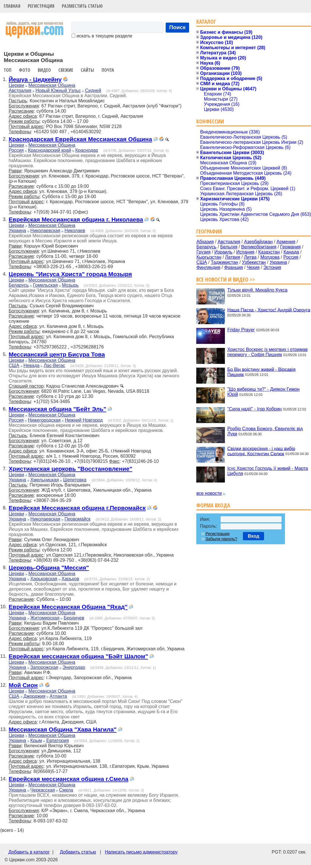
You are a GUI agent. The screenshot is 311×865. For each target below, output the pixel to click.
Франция (233, 267)
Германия (290, 246)
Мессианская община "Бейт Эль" (57, 409)
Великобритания (258, 246)
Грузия (203, 252)
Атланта (58, 696)
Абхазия (205, 241)
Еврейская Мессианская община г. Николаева (76, 219)
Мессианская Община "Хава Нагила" (62, 729)
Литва (250, 257)
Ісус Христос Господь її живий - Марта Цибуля (267, 471)
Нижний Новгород (84, 420)
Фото (24, 70)
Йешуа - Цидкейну (35, 79)
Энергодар (73, 667)
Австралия (20, 90)
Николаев (75, 230)
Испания (245, 252)
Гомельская (45, 285)
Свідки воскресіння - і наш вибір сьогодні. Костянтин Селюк (261, 451)
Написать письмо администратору (141, 852)
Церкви (16, 85)
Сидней (93, 90)
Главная (12, 6)
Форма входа (213, 505)
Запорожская (44, 667)
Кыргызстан (208, 257)
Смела (66, 790)
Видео (44, 70)
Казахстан (269, 252)
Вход (253, 536)
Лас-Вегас (54, 365)
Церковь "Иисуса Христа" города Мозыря (70, 274)
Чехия (253, 267)
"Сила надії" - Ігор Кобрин (254, 408)
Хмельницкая (44, 479)
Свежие (65, 70)
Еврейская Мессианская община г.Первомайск (77, 508)
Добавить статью (78, 852)
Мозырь (70, 285)
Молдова (270, 257)
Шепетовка (74, 479)
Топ (7, 70)
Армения (285, 241)
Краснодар (86, 150)
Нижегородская (44, 420)
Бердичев (74, 617)
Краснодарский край (49, 150)
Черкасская (42, 790)
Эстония (272, 267)
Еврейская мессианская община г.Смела (68, 779)
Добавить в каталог (28, 852)
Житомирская (45, 617)
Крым (36, 740)
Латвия (232, 257)
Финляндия (208, 267)
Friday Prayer (241, 329)
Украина (17, 230)
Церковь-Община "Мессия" (49, 567)
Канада (291, 252)
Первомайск (77, 519)
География (209, 231)
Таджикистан (224, 262)
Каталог (206, 21)
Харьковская (43, 578)
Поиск (177, 27)
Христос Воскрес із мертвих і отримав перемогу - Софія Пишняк (267, 352)
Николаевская (45, 230)
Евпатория (57, 740)
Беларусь (19, 285)
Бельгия (228, 246)
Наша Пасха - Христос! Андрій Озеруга (268, 309)
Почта (108, 70)
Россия (16, 150)
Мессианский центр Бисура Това (57, 354)
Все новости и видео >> (225, 279)
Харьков (70, 578)
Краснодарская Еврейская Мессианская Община (80, 139)
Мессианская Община (51, 85)
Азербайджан (258, 241)
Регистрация (41, 6)
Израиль (223, 252)
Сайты (87, 70)
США (14, 365)
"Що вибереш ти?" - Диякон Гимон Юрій (263, 392)
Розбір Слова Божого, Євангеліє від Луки (265, 431)
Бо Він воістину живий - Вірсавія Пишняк (261, 372)
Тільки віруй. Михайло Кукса (257, 290)
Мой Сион (23, 685)
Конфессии (210, 121)
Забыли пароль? (221, 539)
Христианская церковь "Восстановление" (70, 468)
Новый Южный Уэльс (58, 90)
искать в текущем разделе (102, 35)
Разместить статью (82, 6)
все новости (209, 493)
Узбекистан (254, 262)
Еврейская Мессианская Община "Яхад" (68, 606)
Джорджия (34, 696)
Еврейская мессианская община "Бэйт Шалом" (78, 656)
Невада (31, 365)
